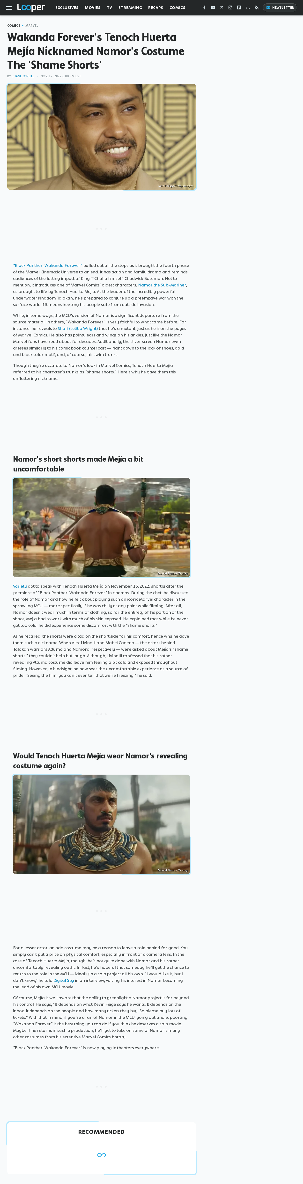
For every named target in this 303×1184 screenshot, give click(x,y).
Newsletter (280, 8)
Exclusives (67, 7)
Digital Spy (63, 980)
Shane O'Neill (23, 76)
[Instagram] (230, 8)
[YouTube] (213, 8)
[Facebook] (204, 8)
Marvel (31, 25)
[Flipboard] (239, 8)
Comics (177, 7)
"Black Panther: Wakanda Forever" (47, 265)
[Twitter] (221, 8)
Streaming (130, 7)
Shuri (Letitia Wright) (78, 328)
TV (109, 7)
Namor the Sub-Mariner (162, 285)
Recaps (155, 7)
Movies (93, 7)
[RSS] (256, 8)
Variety (20, 586)
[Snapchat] (247, 8)
